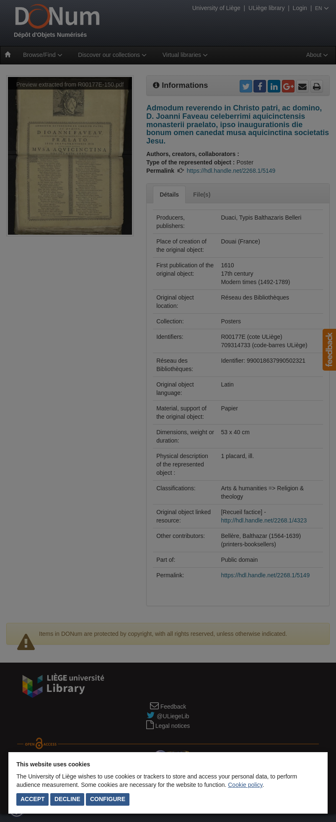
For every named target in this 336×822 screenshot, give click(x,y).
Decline (67, 799)
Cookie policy (245, 784)
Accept (33, 799)
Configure (107, 799)
